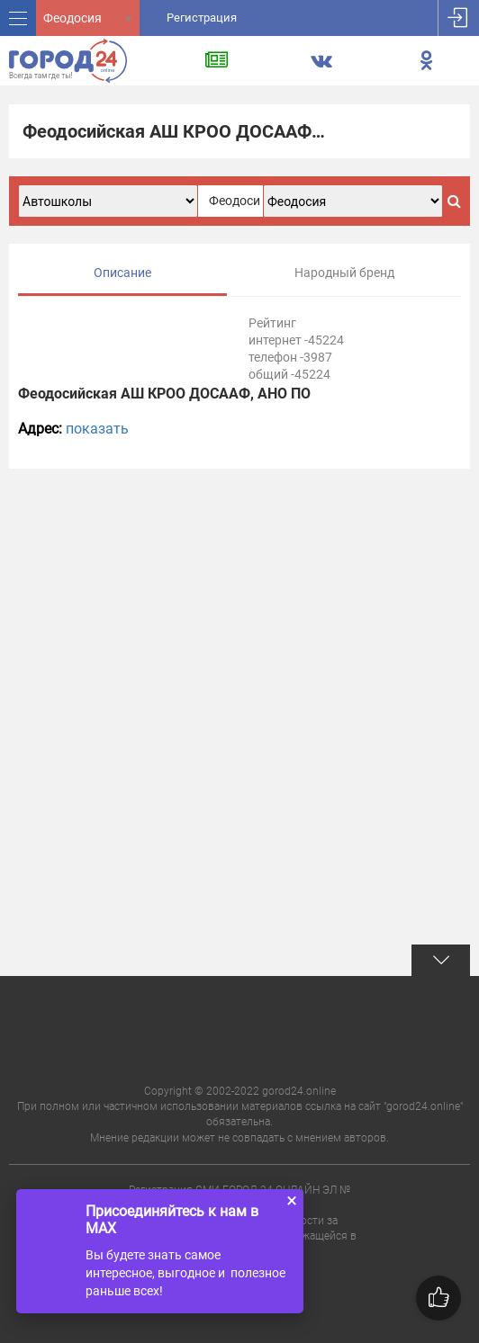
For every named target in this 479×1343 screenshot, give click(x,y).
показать (97, 428)
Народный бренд (344, 272)
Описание (122, 272)
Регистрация (202, 17)
